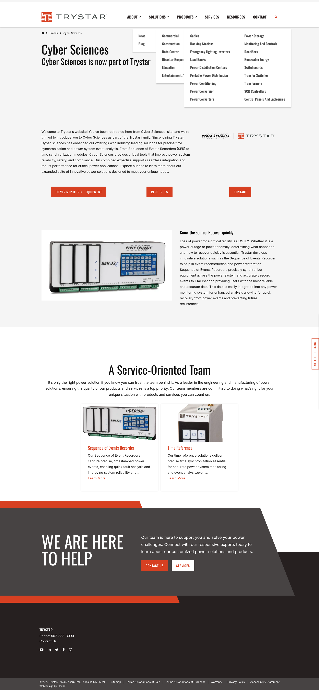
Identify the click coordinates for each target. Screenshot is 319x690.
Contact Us (155, 565)
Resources (159, 191)
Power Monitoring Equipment (79, 191)
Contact (240, 191)
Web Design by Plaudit (52, 686)
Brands (54, 33)
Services (183, 565)
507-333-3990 (62, 636)
